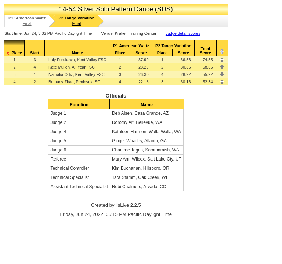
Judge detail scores (183, 33)
